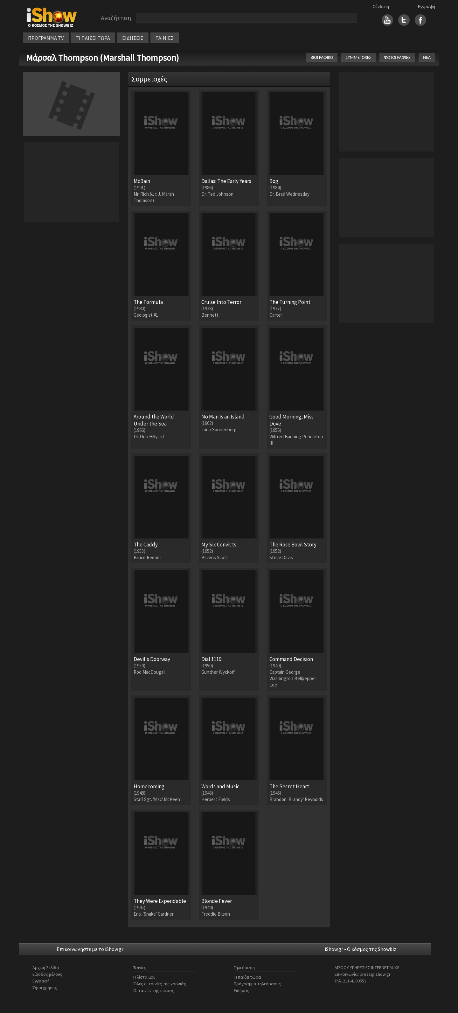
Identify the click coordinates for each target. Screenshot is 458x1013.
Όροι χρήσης (44, 987)
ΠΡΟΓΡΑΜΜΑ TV (46, 38)
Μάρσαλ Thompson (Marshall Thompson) (102, 57)
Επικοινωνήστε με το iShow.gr (90, 949)
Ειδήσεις (241, 990)
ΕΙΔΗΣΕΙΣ (132, 38)
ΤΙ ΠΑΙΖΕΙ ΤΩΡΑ (93, 38)
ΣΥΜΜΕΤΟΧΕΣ (358, 57)
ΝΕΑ (427, 57)
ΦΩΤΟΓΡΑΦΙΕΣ (397, 57)
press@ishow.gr (375, 974)
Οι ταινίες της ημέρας (153, 990)
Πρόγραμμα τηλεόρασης (257, 984)
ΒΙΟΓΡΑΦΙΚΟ (321, 57)
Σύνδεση (381, 6)
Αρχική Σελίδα (45, 967)
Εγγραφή (426, 6)
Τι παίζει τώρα (247, 977)
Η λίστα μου (144, 977)
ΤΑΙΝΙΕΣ (165, 38)
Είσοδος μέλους (47, 974)
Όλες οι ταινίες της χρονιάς (159, 984)
